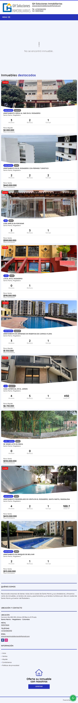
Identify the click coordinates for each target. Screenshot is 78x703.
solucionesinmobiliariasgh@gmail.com (46, 6)
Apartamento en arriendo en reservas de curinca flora (27, 334)
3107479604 (39, 11)
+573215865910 (40, 9)
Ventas (4, 656)
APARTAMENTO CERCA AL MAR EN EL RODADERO (21, 113)
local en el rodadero (12, 279)
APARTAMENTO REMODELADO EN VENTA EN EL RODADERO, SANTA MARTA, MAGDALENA (36, 499)
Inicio (4, 653)
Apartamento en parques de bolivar (18, 554)
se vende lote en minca (13, 444)
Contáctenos (7, 662)
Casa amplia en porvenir (13, 223)
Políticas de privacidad (10, 665)
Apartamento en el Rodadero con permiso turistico (26, 168)
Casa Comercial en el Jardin (15, 389)
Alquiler (5, 659)
